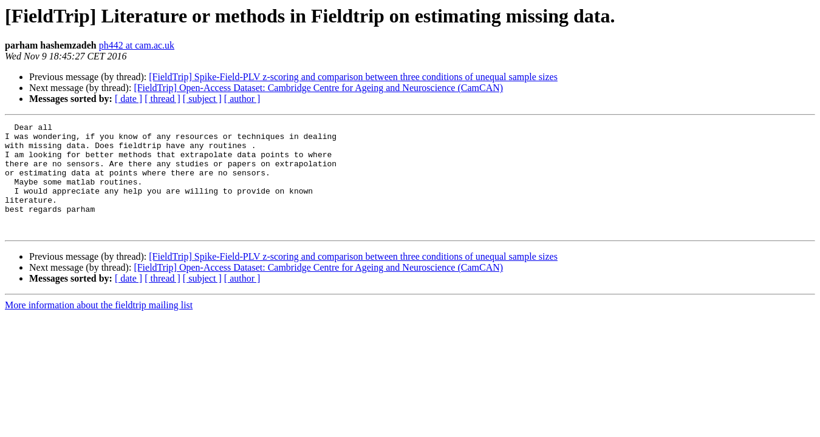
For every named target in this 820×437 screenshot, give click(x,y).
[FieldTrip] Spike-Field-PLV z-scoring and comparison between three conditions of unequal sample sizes (353, 77)
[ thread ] (162, 98)
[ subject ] (202, 98)
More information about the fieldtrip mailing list (99, 327)
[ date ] (128, 98)
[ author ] (242, 98)
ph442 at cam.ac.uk (136, 45)
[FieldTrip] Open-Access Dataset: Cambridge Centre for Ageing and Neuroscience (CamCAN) (318, 88)
